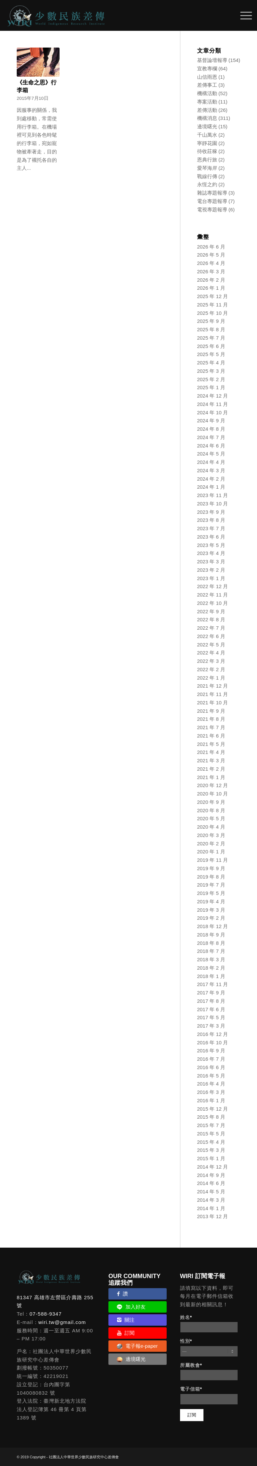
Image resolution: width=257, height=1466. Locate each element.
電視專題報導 (212, 209)
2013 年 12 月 (212, 1216)
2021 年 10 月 (212, 702)
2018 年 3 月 (211, 959)
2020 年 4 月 (211, 827)
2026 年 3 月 (211, 271)
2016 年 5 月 (211, 1075)
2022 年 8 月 (211, 619)
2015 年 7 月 (211, 1125)
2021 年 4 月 (211, 752)
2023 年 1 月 (211, 578)
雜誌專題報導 (212, 193)
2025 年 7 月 (211, 338)
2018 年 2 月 (211, 968)
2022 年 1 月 (211, 678)
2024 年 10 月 (212, 412)
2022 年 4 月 (211, 652)
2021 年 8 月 (211, 719)
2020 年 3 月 (211, 835)
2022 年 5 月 (211, 644)
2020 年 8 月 (211, 810)
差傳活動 (207, 110)
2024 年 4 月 (211, 462)
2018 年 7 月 (211, 951)
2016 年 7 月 (211, 1059)
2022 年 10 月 (212, 603)
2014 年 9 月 (211, 1175)
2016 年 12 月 (212, 1034)
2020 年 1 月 (211, 851)
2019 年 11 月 (212, 860)
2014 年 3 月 (211, 1200)
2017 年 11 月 (212, 984)
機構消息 (207, 118)
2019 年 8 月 (211, 877)
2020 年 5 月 (211, 818)
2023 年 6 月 (211, 537)
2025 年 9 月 (211, 321)
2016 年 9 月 (211, 1050)
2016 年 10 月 (212, 1042)
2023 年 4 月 (211, 553)
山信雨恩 (207, 77)
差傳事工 (207, 85)
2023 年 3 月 (211, 561)
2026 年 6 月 (211, 247)
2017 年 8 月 (211, 1001)
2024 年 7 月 (211, 437)
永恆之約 (207, 184)
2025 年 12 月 (212, 296)
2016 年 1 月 (211, 1100)
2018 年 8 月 (211, 943)
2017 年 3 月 (211, 1026)
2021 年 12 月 (212, 686)
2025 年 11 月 (212, 304)
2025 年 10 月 (212, 313)
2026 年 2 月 (211, 280)
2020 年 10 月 (212, 793)
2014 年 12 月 (212, 1167)
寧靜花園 (207, 143)
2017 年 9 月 (211, 992)
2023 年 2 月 (211, 570)
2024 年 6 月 (211, 445)
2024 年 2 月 (211, 479)
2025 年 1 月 (211, 387)
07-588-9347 (45, 1314)
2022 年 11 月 (212, 595)
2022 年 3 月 (211, 661)
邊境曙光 (207, 126)
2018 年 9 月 (211, 934)
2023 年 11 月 (212, 495)
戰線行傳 (207, 176)
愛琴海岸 (207, 168)
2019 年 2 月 (211, 918)
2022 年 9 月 (211, 611)
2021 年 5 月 (211, 744)
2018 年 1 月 (211, 976)
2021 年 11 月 (212, 694)
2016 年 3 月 (211, 1092)
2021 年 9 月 (211, 711)
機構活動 (207, 93)
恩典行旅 (207, 159)
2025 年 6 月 (211, 346)
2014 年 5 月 (211, 1191)
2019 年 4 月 (211, 901)
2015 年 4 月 (211, 1142)
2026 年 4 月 (211, 263)
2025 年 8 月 (211, 329)
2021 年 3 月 (211, 760)
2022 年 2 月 (211, 669)
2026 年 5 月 (211, 255)
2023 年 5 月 (211, 545)
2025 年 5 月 (211, 354)
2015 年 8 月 (211, 1117)
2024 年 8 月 (211, 429)
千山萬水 (207, 135)
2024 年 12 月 (212, 396)
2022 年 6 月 (211, 636)
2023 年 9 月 (211, 512)
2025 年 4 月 (211, 362)
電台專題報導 (212, 201)
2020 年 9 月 (211, 802)
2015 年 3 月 (211, 1150)
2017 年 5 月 (211, 1017)
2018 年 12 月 (212, 926)
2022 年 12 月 (212, 586)
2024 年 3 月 (211, 470)
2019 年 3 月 (211, 910)
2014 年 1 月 (211, 1208)
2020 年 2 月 (211, 843)
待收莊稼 (207, 151)
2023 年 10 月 (212, 503)
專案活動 (207, 101)
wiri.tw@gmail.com (62, 1322)
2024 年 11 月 (212, 404)
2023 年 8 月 (211, 520)
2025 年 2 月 (211, 379)
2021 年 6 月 (211, 736)
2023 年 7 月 (211, 528)
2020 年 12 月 (212, 785)
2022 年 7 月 (211, 628)
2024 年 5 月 (211, 454)
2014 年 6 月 (211, 1183)
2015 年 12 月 (212, 1109)
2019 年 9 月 (211, 868)
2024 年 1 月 (211, 487)
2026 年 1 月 (211, 288)
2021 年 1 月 (211, 777)
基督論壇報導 (212, 60)
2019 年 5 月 (211, 893)
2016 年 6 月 (211, 1067)
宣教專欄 (207, 68)
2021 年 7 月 (211, 727)
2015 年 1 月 (211, 1158)
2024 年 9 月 (211, 420)
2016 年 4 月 (211, 1084)
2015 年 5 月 (211, 1133)
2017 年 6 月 (211, 1009)
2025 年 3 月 (211, 371)
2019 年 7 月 (211, 885)
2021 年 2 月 (211, 769)
